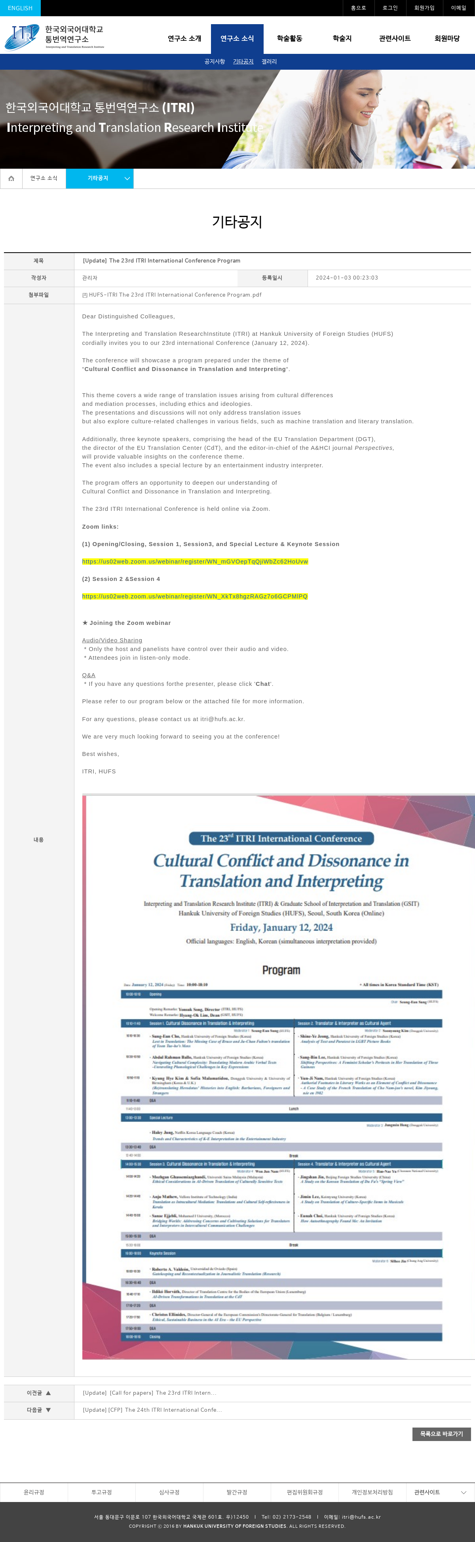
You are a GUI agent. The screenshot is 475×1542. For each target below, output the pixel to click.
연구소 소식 (237, 39)
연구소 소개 (184, 39)
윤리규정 (34, 1492)
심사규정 (169, 1492)
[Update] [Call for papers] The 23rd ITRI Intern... (149, 1393)
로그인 (390, 8)
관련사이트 (395, 39)
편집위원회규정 (305, 1492)
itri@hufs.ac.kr (361, 1517)
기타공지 (243, 62)
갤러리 (269, 62)
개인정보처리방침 (372, 1492)
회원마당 (447, 39)
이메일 (459, 8)
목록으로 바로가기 (441, 1434)
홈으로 (359, 8)
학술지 (342, 39)
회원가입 (424, 8)
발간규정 (237, 1492)
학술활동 (289, 39)
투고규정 (101, 1492)
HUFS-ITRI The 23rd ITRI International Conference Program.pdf (172, 295)
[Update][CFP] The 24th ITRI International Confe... (152, 1410)
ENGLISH (20, 8)
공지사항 (215, 62)
